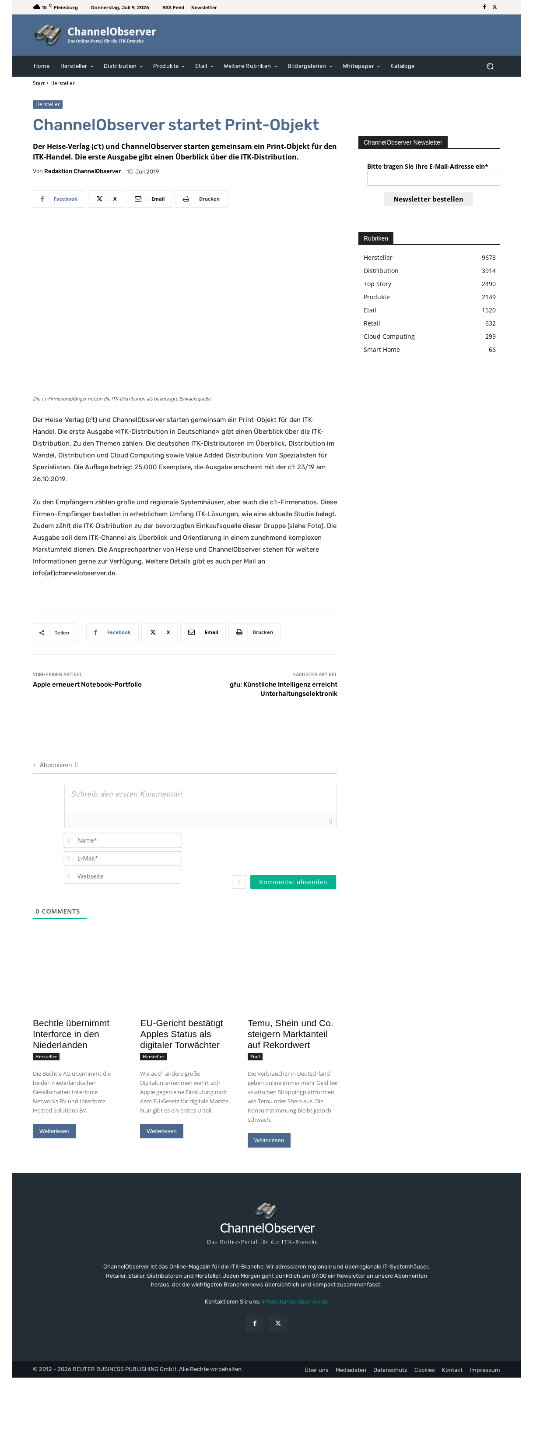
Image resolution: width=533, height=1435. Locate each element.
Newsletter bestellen (428, 199)
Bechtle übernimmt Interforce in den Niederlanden (71, 1034)
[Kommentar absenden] (293, 882)
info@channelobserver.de (295, 1301)
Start (39, 83)
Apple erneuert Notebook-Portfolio (87, 684)
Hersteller (62, 83)
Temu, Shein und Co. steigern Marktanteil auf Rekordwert (290, 1034)
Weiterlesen (54, 1131)
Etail (255, 1056)
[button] (490, 66)
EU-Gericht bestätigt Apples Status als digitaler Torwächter (181, 1034)
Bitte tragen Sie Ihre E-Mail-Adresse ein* (427, 166)
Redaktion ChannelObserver (82, 171)
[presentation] (280, 848)
